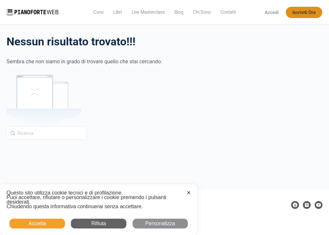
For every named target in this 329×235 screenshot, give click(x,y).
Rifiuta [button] (98, 223)
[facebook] (295, 205)
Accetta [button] (37, 223)
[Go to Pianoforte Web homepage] (33, 11)
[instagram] (307, 205)
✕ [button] (189, 193)
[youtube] (318, 205)
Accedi (272, 12)
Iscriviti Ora (304, 12)
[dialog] (98, 209)
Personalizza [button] (160, 223)
